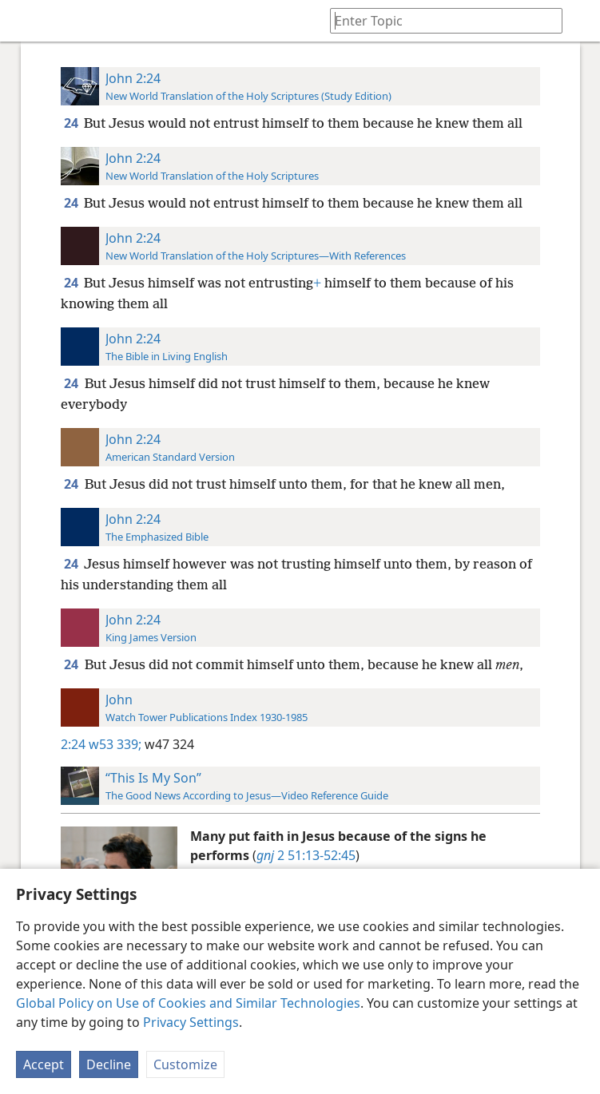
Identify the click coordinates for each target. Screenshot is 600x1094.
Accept (43, 1064)
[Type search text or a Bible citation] (438, 20)
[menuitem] (24, 20)
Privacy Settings (191, 1022)
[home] (24, 20)
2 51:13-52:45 (306, 855)
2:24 (73, 744)
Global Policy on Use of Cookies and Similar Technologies (188, 1003)
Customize (185, 1064)
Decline (108, 1064)
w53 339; (115, 744)
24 (72, 123)
